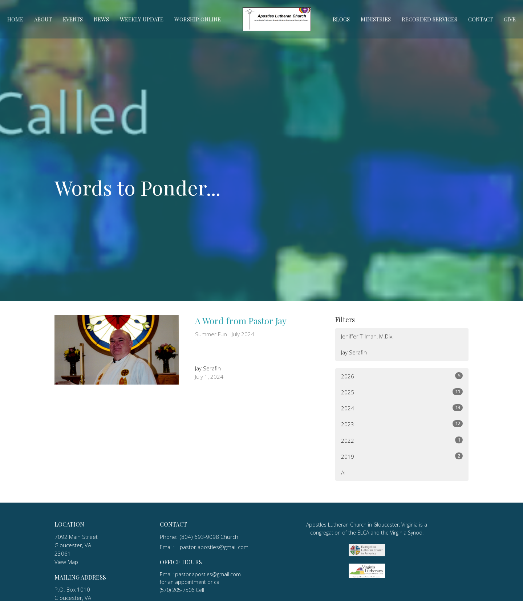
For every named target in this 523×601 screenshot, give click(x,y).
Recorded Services (429, 19)
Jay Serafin (354, 352)
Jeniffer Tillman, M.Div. (367, 336)
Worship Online (197, 19)
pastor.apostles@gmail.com (214, 547)
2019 (402, 456)
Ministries (376, 19)
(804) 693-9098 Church (209, 536)
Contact (480, 19)
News (101, 19)
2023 (402, 424)
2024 (402, 408)
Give (510, 19)
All (343, 472)
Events (73, 19)
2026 (402, 376)
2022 (402, 440)
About (43, 19)
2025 (402, 392)
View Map (66, 561)
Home (15, 19)
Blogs (341, 19)
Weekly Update (141, 19)
